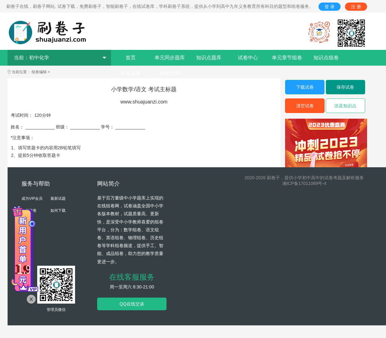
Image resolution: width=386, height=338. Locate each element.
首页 (131, 57)
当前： (60, 57)
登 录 (330, 6)
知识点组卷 (326, 57)
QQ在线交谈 (132, 303)
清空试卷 (305, 105)
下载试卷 (305, 87)
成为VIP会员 (32, 198)
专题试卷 (130, 73)
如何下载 (58, 210)
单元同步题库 (170, 57)
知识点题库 (208, 57)
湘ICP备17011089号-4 (304, 183)
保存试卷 (345, 87)
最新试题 (58, 198)
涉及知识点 (345, 105)
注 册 (356, 6)
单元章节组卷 (287, 57)
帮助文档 (170, 73)
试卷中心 (248, 57)
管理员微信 (56, 309)
